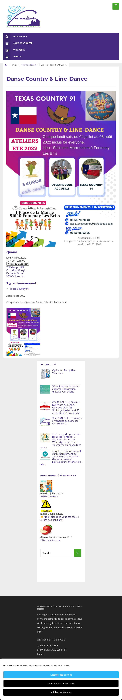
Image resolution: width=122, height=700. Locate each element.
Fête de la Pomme (50, 537)
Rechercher (15, 33)
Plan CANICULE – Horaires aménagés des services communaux (66, 418)
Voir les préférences (61, 692)
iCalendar (11, 269)
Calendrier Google (16, 266)
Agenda (12, 53)
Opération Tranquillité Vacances (64, 368)
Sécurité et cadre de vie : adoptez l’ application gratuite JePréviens (66, 386)
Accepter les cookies (61, 674)
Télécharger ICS (15, 263)
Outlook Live (18, 272)
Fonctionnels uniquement (61, 683)
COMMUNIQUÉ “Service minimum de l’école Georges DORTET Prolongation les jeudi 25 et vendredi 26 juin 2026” (66, 404)
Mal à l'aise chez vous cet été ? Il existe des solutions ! (59, 515)
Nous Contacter (18, 40)
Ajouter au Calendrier (18, 260)
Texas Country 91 (29, 61)
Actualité (14, 46)
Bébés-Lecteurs (49, 493)
